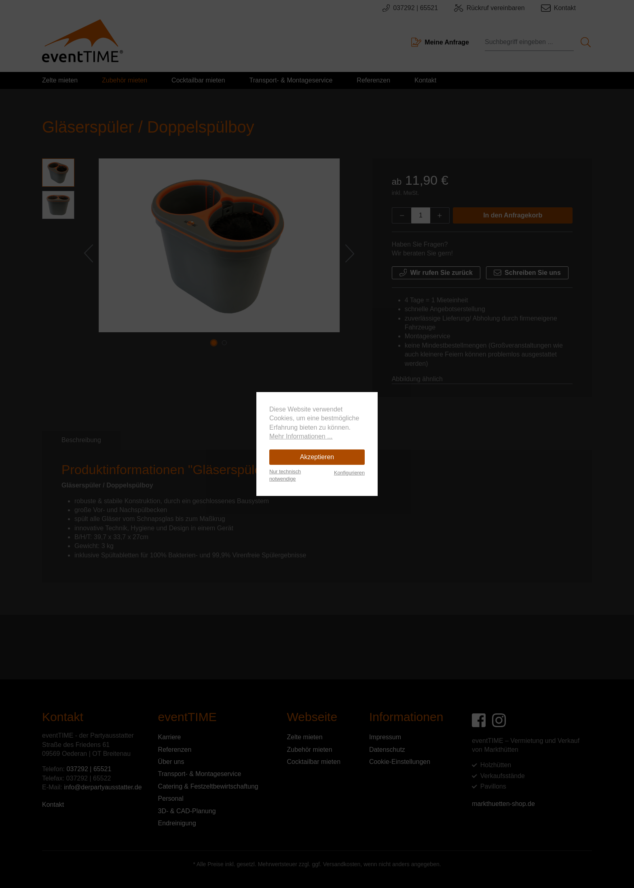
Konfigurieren (349, 473)
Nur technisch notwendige (285, 475)
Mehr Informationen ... (301, 436)
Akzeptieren (317, 456)
